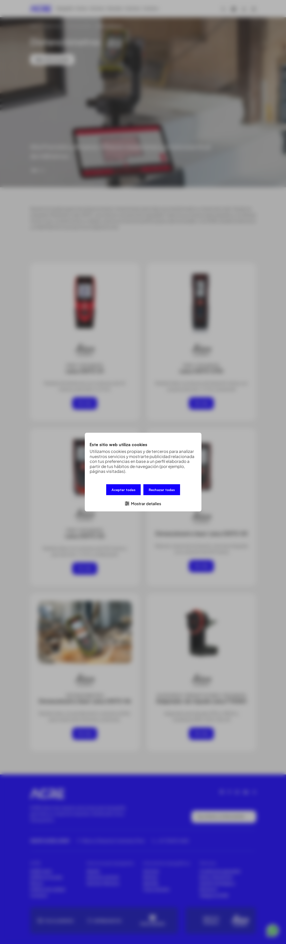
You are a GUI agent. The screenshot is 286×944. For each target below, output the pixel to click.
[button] (143, 502)
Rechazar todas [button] (162, 490)
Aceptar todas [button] (123, 490)
